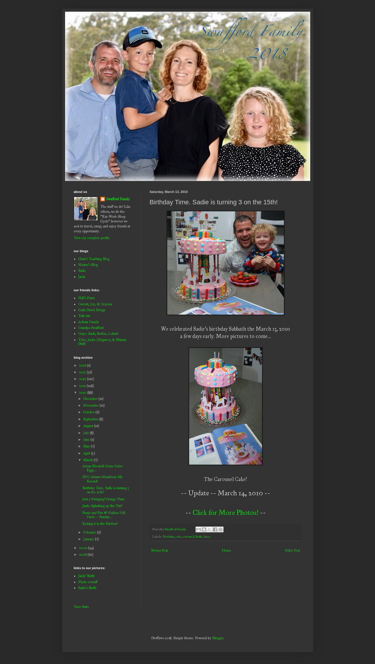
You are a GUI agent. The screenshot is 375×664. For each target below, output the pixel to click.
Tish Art (84, 316)
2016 (83, 365)
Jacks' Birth (86, 576)
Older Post (292, 550)
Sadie (198, 536)
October (89, 412)
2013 (83, 372)
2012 (83, 379)
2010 (83, 393)
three (207, 536)
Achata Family (88, 322)
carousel (188, 536)
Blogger (217, 638)
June (86, 440)
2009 (83, 548)
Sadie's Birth (87, 588)
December (90, 399)
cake (179, 536)
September (91, 419)
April (87, 453)
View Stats (81, 607)
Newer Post (159, 550)
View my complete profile (92, 238)
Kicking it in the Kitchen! (100, 524)
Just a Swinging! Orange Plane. (103, 499)
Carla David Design (91, 310)
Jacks (81, 277)
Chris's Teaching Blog (93, 259)
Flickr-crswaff (87, 582)
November (91, 405)
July (86, 433)
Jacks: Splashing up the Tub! (102, 506)
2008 (83, 555)
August (88, 426)
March (88, 460)
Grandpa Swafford (91, 328)
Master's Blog (88, 265)
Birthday (168, 536)
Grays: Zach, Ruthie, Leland (98, 334)
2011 (83, 386)
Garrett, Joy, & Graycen (95, 304)
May (87, 446)
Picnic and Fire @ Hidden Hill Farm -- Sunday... (103, 515)
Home (226, 550)
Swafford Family (118, 199)
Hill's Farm (86, 298)
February (90, 532)
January (89, 539)
